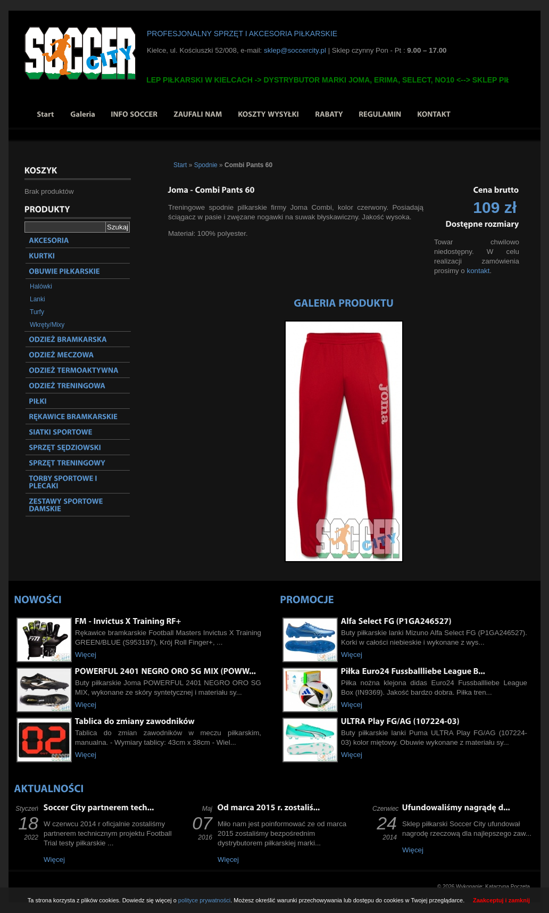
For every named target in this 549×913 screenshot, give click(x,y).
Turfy (37, 312)
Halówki (41, 286)
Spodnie (206, 165)
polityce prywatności (204, 900)
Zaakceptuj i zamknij (501, 900)
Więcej (85, 655)
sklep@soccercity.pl (295, 50)
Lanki (37, 299)
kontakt (478, 271)
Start (180, 165)
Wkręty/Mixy (47, 324)
